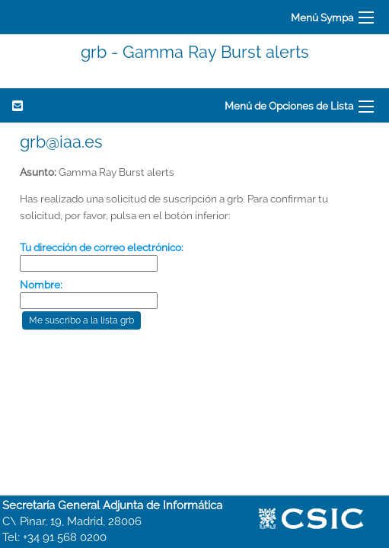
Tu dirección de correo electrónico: (101, 247)
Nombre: (41, 285)
